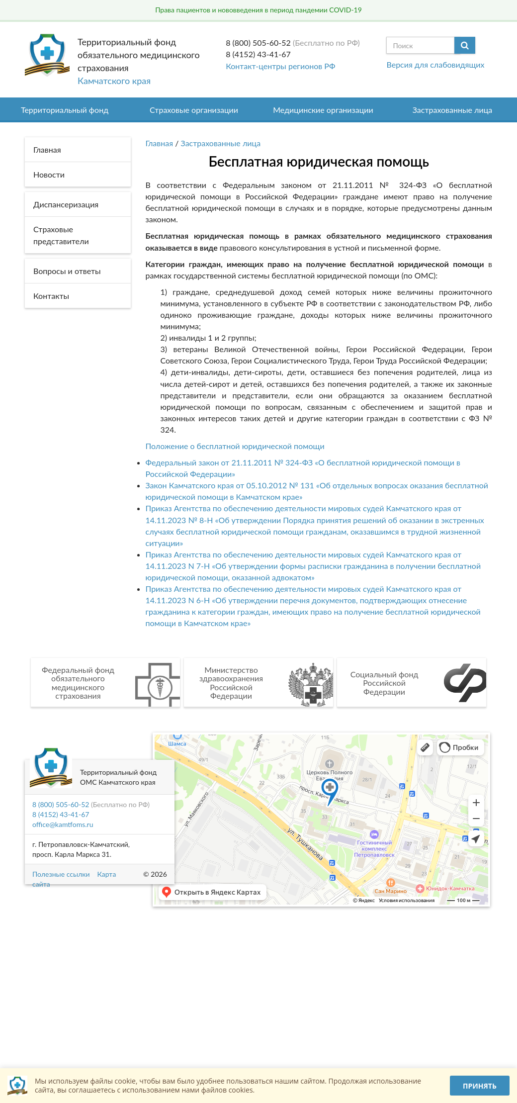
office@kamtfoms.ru (62, 824)
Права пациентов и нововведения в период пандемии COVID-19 (258, 9)
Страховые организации (194, 109)
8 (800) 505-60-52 (258, 42)
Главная (159, 143)
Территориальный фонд (64, 109)
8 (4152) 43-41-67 (258, 54)
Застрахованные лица (453, 109)
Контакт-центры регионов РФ (280, 66)
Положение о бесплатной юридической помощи (235, 446)
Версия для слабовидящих (435, 64)
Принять (480, 1086)
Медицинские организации (323, 109)
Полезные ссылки (60, 874)
